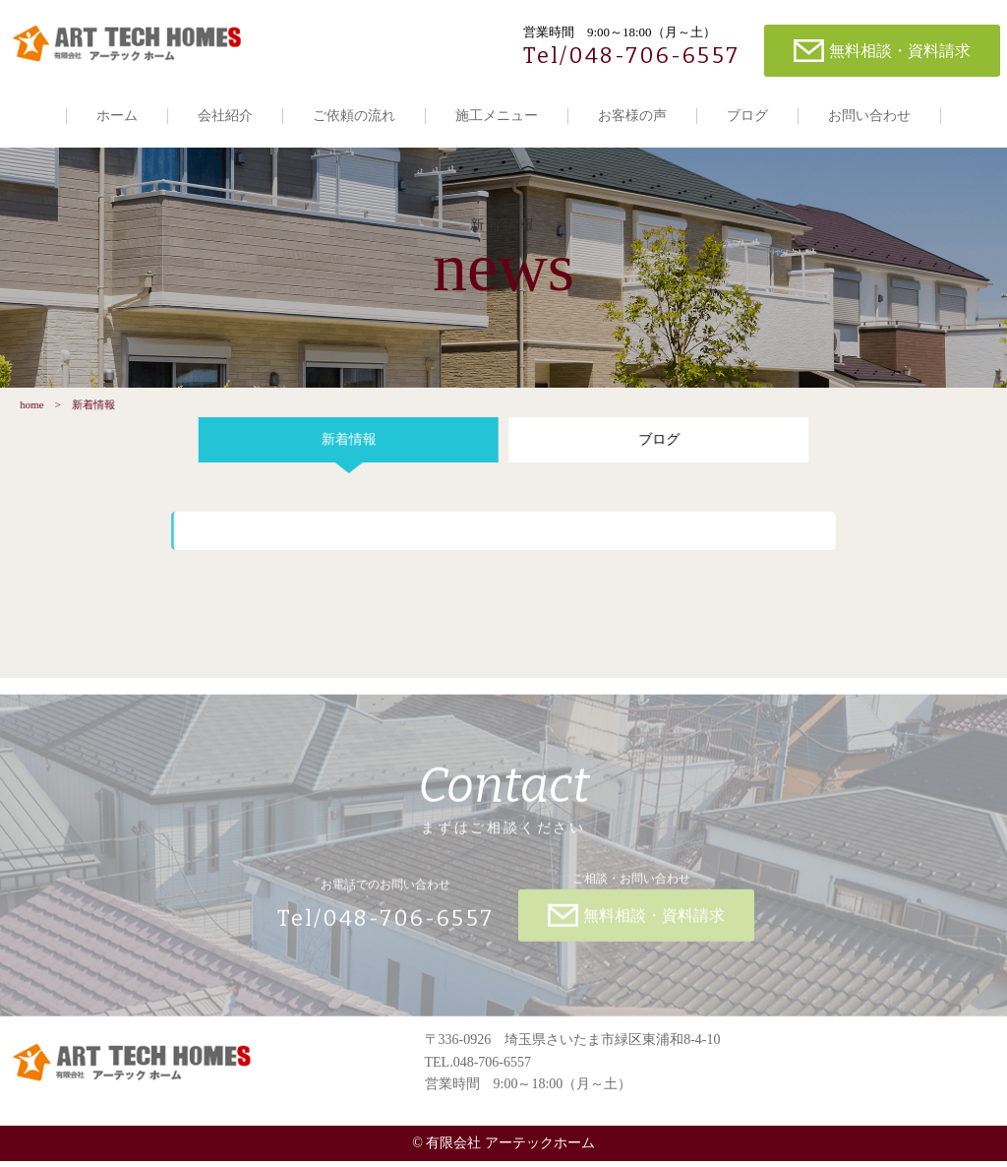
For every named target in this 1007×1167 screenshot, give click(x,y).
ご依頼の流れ (354, 115)
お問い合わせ (869, 115)
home (27, 410)
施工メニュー (496, 115)
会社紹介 (225, 115)
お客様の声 (632, 115)
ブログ (747, 115)
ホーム (117, 115)
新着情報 (345, 445)
